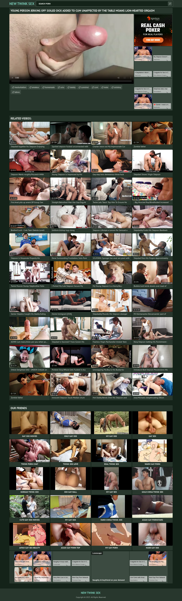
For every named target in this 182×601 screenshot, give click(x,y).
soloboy (117, 87)
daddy (72, 87)
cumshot (85, 87)
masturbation (20, 87)
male (106, 87)
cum (96, 87)
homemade (50, 87)
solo (62, 87)
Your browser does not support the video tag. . (71, 49)
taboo (17, 92)
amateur (35, 87)
